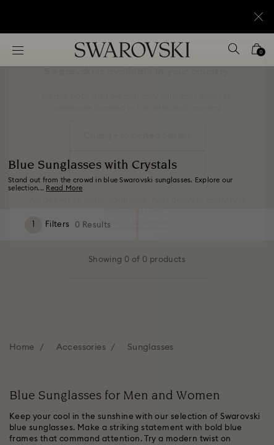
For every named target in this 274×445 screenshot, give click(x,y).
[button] (247, 55)
